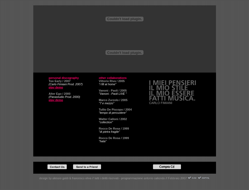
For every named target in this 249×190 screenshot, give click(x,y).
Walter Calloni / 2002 (113, 119)
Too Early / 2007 (60, 81)
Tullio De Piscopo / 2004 (115, 109)
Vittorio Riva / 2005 (112, 81)
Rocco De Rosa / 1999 (114, 128)
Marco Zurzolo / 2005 (113, 100)
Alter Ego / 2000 (60, 93)
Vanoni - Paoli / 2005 (113, 90)
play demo (56, 87)
